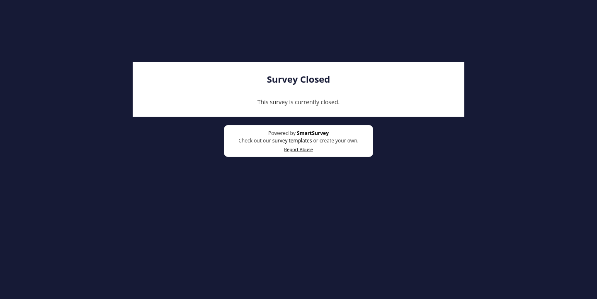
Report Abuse (298, 149)
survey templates (292, 140)
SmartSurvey (313, 133)
